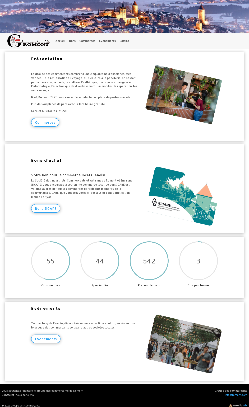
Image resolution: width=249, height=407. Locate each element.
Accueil (60, 41)
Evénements (107, 41)
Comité (124, 41)
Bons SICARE (46, 208)
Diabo (245, 405)
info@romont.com (236, 394)
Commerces (87, 41)
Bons (72, 41)
